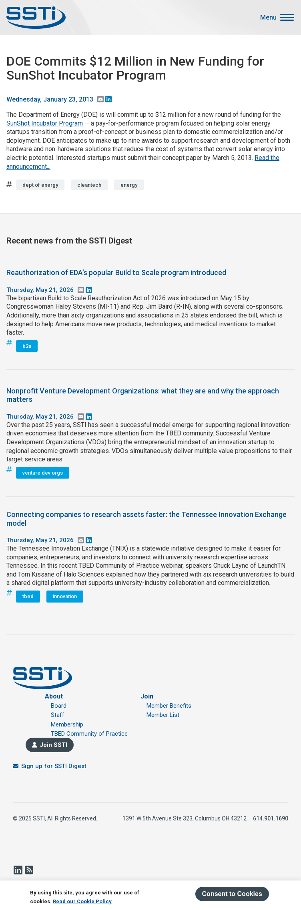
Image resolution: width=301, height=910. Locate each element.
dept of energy (40, 185)
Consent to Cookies (232, 893)
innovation (65, 596)
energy (128, 185)
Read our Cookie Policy (82, 901)
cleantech (89, 185)
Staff (57, 714)
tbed (28, 596)
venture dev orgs (42, 473)
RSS (29, 870)
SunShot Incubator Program (44, 123)
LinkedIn (17, 870)
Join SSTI (53, 744)
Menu (268, 17)
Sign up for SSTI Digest (53, 766)
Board (58, 705)
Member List (162, 714)
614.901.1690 (270, 818)
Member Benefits (168, 705)
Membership (67, 724)
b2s (26, 346)
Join (146, 696)
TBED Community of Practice (89, 733)
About (54, 696)
